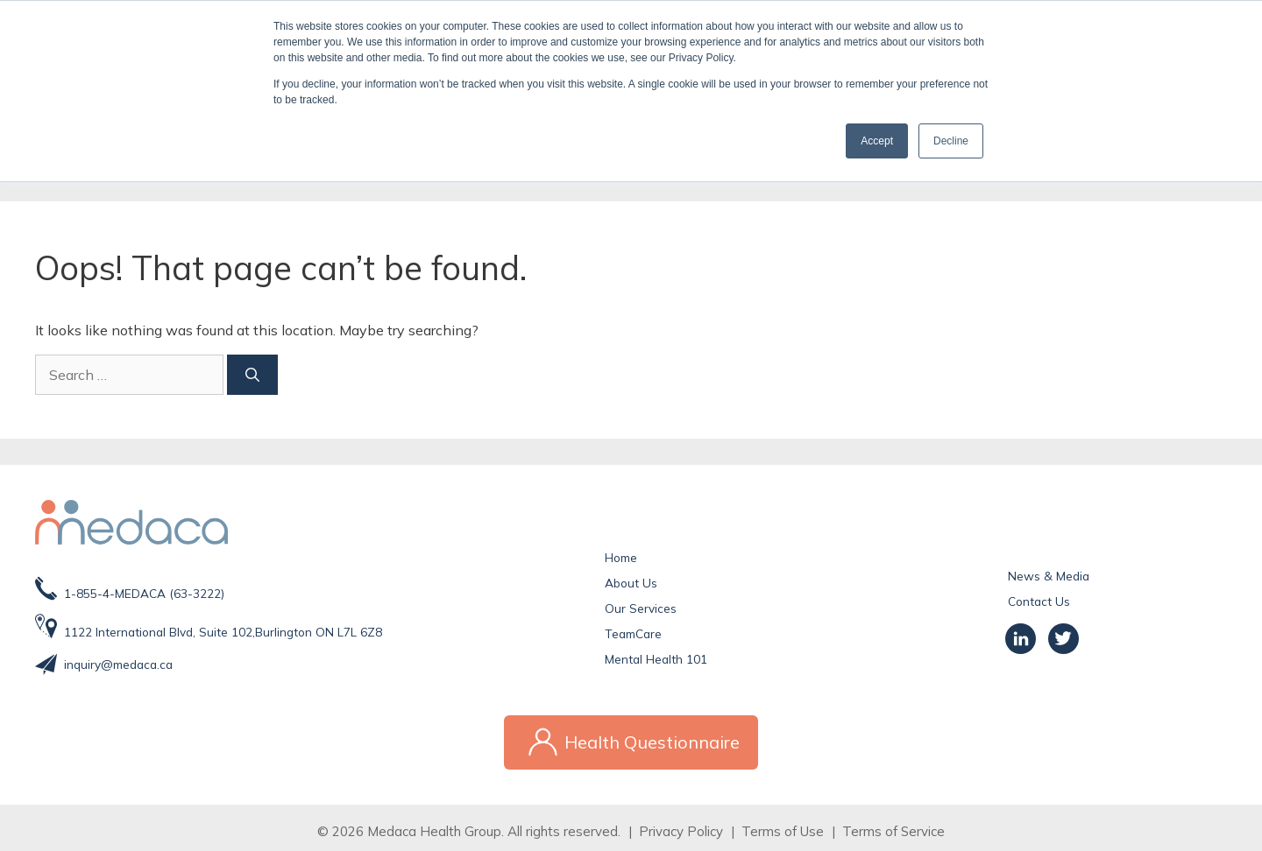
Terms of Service (893, 822)
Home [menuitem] (621, 557)
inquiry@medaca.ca (118, 664)
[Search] (129, 375)
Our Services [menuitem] (641, 608)
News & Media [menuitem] (1048, 575)
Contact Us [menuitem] (1039, 601)
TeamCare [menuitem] (633, 633)
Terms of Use (782, 822)
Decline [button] (950, 141)
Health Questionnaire (631, 738)
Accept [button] (877, 141)
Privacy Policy (681, 822)
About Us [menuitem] (631, 582)
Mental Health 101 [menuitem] (656, 658)
